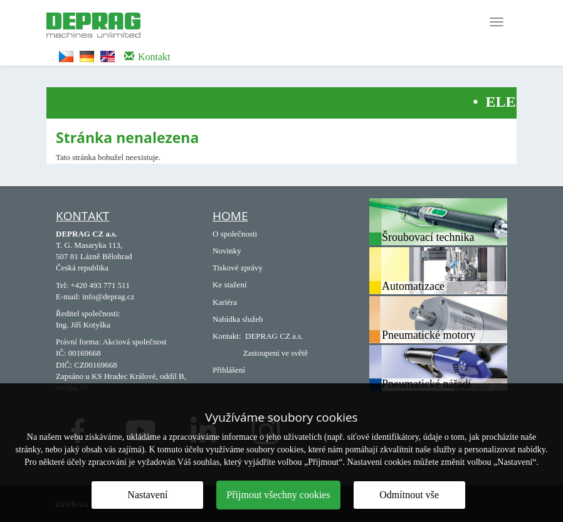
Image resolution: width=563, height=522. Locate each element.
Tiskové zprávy (238, 267)
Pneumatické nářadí (426, 384)
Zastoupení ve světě (275, 353)
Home (230, 216)
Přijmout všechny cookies (278, 494)
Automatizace (413, 286)
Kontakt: (227, 336)
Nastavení (147, 494)
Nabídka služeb (238, 319)
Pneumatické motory (428, 335)
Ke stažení (230, 284)
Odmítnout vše (409, 494)
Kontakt (82, 216)
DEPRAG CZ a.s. (274, 336)
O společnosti (235, 233)
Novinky (227, 250)
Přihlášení (229, 370)
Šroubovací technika (428, 237)
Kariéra (225, 302)
